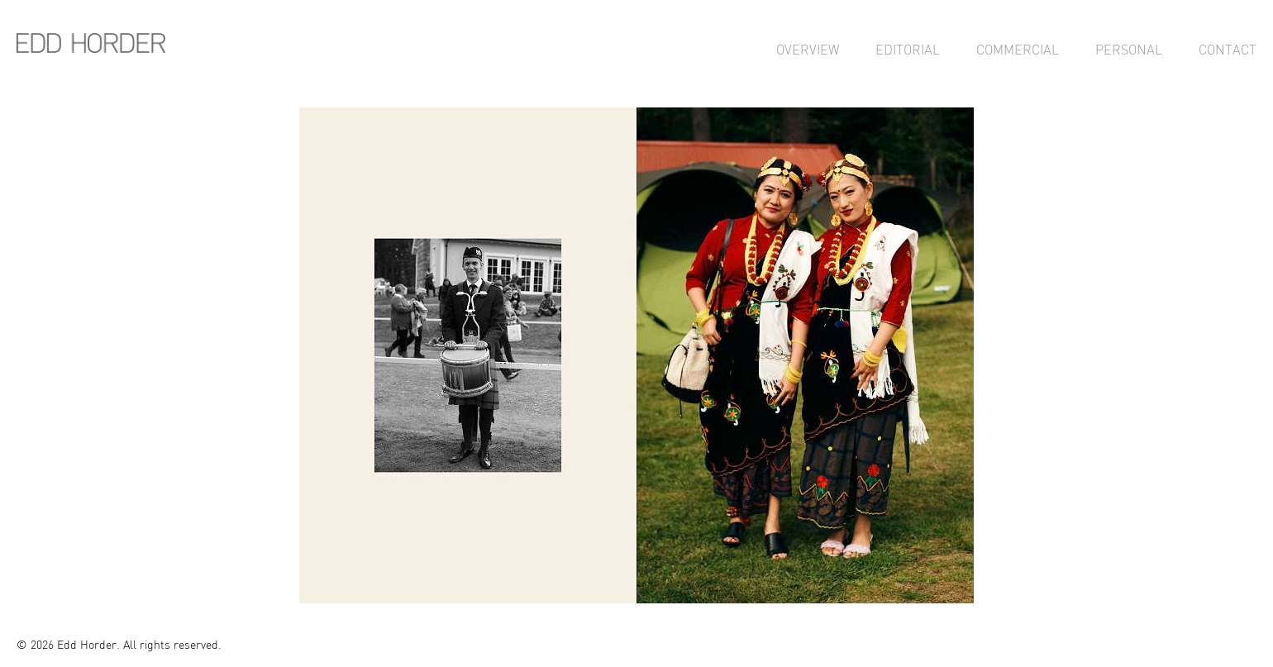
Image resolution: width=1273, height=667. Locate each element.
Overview (807, 49)
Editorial (907, 49)
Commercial (1017, 49)
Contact (1227, 49)
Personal (1128, 49)
